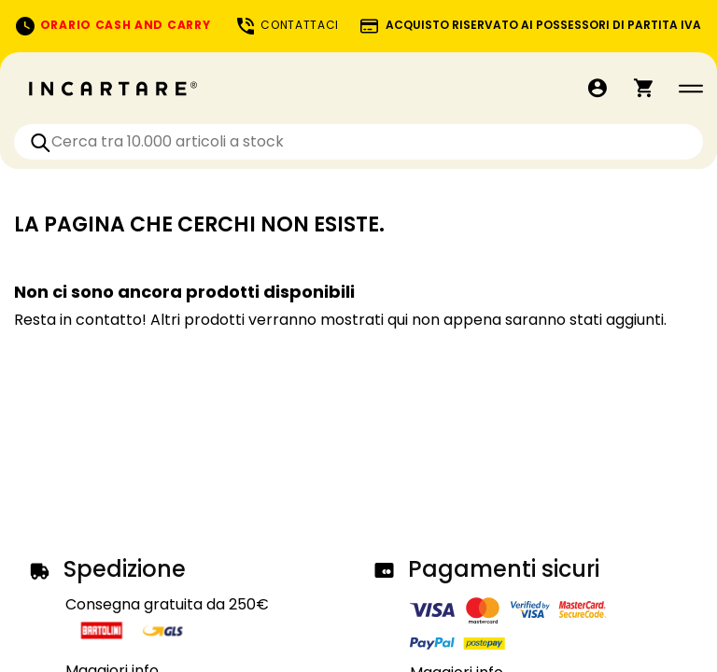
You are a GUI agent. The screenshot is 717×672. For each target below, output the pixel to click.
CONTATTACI (286, 25)
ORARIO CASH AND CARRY (112, 25)
